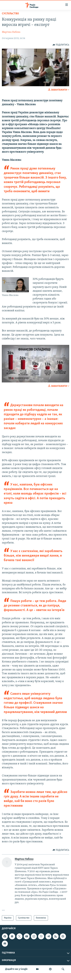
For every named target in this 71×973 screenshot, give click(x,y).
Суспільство (10, 13)
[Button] (61, 45)
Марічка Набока (11, 32)
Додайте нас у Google (16, 969)
